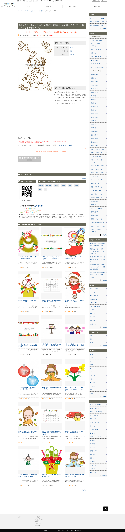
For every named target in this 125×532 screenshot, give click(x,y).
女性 (70, 185)
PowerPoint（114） (95, 306)
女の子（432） (94, 472)
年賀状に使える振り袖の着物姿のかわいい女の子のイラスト (51, 388)
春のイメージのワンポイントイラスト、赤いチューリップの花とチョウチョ (74, 389)
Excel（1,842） (94, 302)
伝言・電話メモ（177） (97, 194)
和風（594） (93, 454)
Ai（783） (92, 310)
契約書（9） (94, 99)
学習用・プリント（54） (97, 219)
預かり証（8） (95, 135)
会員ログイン (104, 0)
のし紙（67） (94, 204)
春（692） (92, 443)
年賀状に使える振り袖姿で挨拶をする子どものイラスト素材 (74, 475)
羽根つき (48, 185)
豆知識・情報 (96, 6)
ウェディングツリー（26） (98, 226)
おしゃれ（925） (94, 429)
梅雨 (40, 189)
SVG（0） (92, 313)
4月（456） (93, 468)
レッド (91, 361)
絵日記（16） (94, 201)
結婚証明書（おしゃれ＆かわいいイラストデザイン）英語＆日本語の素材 (97, 267)
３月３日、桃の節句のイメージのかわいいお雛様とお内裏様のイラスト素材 (74, 344)
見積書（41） (94, 85)
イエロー (92, 364)
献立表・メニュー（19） (97, 172)
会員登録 (41, 141)
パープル (92, 375)
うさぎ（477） (94, 465)
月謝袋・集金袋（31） (97, 197)
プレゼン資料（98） (96, 190)
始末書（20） (94, 145)
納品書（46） (94, 81)
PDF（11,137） (94, 295)
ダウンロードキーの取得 (65, 145)
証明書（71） (94, 117)
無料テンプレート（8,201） (97, 18)
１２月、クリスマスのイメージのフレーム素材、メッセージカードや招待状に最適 (27, 345)
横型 (91, 339)
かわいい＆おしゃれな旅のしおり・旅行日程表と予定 (97, 244)
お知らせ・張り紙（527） (98, 222)
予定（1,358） (94, 419)
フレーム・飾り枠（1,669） (96, 45)
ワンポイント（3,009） (97, 40)
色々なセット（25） (96, 63)
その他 (91, 342)
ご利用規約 (37, 517)
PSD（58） (93, 320)
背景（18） (94, 53)
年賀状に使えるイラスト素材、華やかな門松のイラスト (51, 475)
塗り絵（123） (95, 212)
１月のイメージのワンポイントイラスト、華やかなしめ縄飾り (27, 257)
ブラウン (92, 379)
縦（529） (92, 461)
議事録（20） (94, 142)
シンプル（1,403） (95, 415)
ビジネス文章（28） (96, 156)
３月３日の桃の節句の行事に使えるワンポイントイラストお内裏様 (27, 475)
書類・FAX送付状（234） (98, 149)
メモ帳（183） (95, 215)
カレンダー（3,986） (95, 404)
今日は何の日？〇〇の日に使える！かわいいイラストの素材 (97, 259)
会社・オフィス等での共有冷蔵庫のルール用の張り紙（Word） (97, 275)
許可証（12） (94, 113)
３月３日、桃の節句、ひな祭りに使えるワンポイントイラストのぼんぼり (51, 344)
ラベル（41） (94, 176)
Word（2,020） (94, 299)
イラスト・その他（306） (98, 67)
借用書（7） (94, 96)
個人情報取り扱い (39, 519)
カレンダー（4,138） (96, 208)
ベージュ (92, 386)
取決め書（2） (95, 131)
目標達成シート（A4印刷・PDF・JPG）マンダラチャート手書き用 (97, 251)
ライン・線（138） (96, 49)
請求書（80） (94, 74)
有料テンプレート (74, 6)
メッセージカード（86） (97, 165)
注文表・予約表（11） (97, 152)
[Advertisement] (8, 65)
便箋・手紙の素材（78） (97, 187)
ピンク (91, 372)
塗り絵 (71, 47)
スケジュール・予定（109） (96, 161)
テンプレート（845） (95, 436)
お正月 (76, 185)
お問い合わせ (38, 525)
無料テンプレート (51, 6)
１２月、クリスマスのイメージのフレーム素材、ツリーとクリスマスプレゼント (51, 258)
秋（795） (92, 440)
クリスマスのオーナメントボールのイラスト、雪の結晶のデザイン (27, 388)
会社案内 (37, 521)
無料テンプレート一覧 (36, 11)
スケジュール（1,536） (96, 411)
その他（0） (93, 324)
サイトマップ (38, 523)
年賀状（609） (94, 451)
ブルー (91, 357)
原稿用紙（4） (95, 138)
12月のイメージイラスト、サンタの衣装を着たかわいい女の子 (74, 301)
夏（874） (92, 433)
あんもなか (38, 206)
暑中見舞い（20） (96, 183)
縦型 (71, 51)
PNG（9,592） (94, 292)
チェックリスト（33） (97, 169)
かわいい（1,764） (95, 408)
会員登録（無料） (96, 0)
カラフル (92, 389)
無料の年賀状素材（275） (97, 25)
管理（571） (93, 458)
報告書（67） (94, 88)
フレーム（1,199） (95, 422)
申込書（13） (94, 110)
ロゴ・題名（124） (96, 56)
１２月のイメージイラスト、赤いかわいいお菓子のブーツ (74, 257)
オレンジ (92, 382)
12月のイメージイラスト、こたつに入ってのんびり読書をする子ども (74, 432)
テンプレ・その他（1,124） (96, 231)
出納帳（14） (94, 92)
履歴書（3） (94, 124)
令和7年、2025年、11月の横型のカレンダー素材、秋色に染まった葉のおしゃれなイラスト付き (52, 433)
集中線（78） (94, 60)
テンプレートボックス (23, 11)
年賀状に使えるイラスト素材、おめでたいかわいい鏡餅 (27, 301)
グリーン (92, 368)
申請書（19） (94, 103)
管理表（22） (94, 106)
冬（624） (92, 447)
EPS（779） (93, 317)
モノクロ (72, 54)
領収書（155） (95, 78)
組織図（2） (94, 128)
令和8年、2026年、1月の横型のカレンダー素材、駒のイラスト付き (51, 301)
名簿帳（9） (94, 120)
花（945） (92, 426)
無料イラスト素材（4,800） (97, 21)
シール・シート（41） (97, 180)
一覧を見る (83, 178)
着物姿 (63, 185)
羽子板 (56, 185)
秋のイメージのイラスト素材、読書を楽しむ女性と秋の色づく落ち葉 (27, 432)
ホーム (28, 6)
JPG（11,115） (94, 288)
